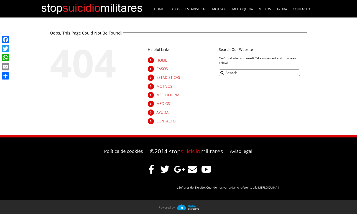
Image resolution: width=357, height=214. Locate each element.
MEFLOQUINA (167, 94)
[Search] (222, 73)
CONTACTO (166, 121)
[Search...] (259, 73)
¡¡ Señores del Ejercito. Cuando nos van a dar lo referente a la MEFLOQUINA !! (228, 187)
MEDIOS (163, 103)
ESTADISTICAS (168, 77)
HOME (161, 60)
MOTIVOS (164, 86)
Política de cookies (123, 151)
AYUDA (162, 112)
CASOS (162, 68)
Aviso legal (241, 151)
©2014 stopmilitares (186, 151)
